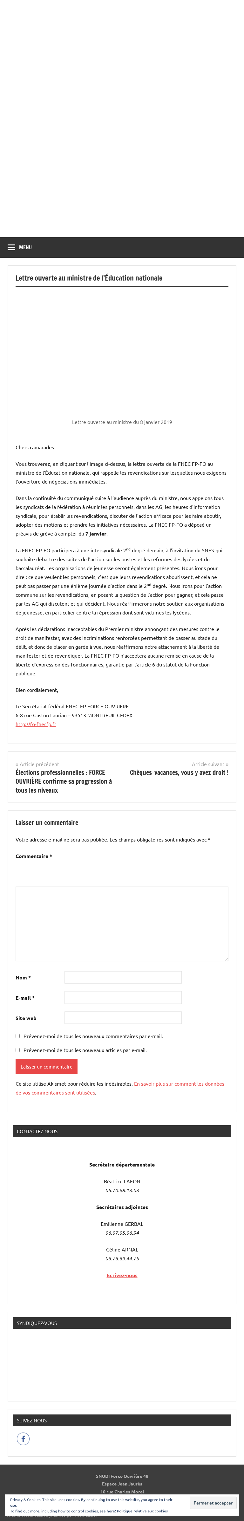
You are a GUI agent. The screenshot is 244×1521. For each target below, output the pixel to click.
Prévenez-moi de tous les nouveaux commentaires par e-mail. (93, 1036)
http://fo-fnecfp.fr (36, 724)
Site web (26, 1018)
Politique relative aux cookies (142, 1510)
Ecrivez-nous (122, 1275)
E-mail (25, 997)
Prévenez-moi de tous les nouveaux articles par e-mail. (85, 1050)
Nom (23, 977)
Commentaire (34, 856)
